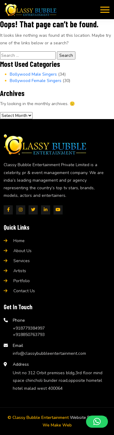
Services (21, 261)
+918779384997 (29, 328)
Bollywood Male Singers (33, 74)
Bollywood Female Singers (35, 81)
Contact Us (24, 291)
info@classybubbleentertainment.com (49, 353)
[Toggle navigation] (104, 9)
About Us (22, 251)
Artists (19, 271)
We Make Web (57, 425)
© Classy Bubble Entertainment (38, 417)
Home (19, 241)
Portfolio (21, 281)
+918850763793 (29, 334)
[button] (97, 422)
